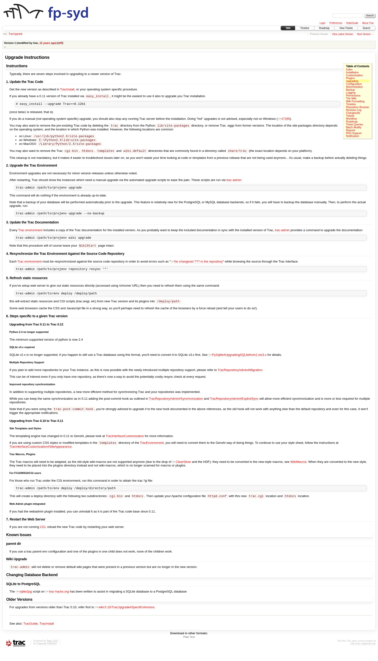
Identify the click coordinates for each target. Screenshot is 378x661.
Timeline (304, 28)
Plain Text (189, 647)
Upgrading (352, 81)
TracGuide (30, 634)
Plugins (350, 78)
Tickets (350, 115)
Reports (350, 130)
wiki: (5, 34)
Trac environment (30, 235)
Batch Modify (353, 127)
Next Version (364, 34)
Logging (350, 92)
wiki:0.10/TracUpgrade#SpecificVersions (125, 618)
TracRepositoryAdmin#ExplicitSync (234, 407)
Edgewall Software (47, 654)
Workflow (351, 118)
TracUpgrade (15, 34)
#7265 (284, 120)
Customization (354, 75)
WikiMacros (298, 471)
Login (322, 23)
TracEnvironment (152, 452)
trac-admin (233, 183)
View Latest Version (342, 34)
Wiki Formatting (355, 101)
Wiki (288, 28)
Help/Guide (352, 23)
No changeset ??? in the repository (197, 268)
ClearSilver (181, 471)
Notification (352, 136)
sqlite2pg (24, 602)
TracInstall (67, 89)
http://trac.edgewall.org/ (363, 654)
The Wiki (351, 98)
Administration (354, 86)
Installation (352, 72)
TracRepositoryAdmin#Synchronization (176, 407)
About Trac (368, 23)
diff (60, 42)
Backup (350, 89)
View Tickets (346, 28)
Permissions (353, 95)
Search (366, 28)
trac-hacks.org (57, 602)
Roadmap (324, 28)
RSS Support (353, 133)
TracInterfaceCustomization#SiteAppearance (40, 456)
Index (349, 69)
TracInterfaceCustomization (125, 444)
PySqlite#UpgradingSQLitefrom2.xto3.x (238, 363)
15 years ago (48, 42)
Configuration (354, 83)
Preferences (335, 23)
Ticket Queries (354, 124)
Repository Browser (357, 107)
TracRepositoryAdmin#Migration (240, 378)
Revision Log (353, 109)
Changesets (353, 112)
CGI (42, 537)
